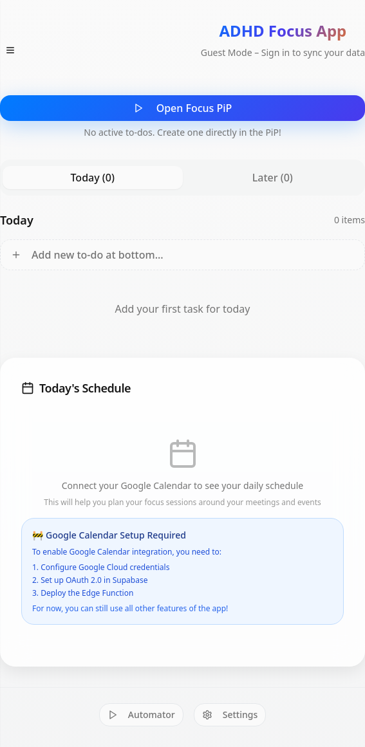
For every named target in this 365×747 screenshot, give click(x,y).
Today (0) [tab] (93, 178)
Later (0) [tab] (272, 178)
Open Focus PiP (182, 108)
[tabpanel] (182, 274)
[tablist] (182, 178)
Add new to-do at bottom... (87, 255)
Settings (230, 714)
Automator (141, 714)
